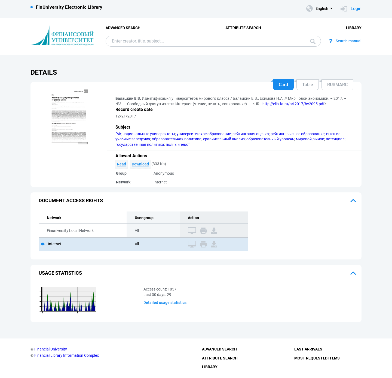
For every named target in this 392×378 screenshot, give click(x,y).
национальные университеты (148, 134)
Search (313, 41)
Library (354, 28)
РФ (118, 134)
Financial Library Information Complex (66, 355)
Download (140, 164)
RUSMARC (337, 84)
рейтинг (278, 134)
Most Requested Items (317, 358)
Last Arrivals (308, 349)
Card (283, 84)
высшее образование (305, 134)
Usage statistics (60, 273)
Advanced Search (123, 28)
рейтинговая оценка (250, 134)
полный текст (178, 144)
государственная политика (139, 144)
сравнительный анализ (224, 139)
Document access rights (71, 200)
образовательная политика (176, 139)
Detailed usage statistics (164, 302)
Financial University (50, 349)
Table (307, 84)
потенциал (335, 139)
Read (121, 164)
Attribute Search (243, 28)
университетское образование (204, 134)
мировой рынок (310, 139)
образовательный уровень (270, 139)
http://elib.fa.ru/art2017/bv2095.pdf (293, 104)
